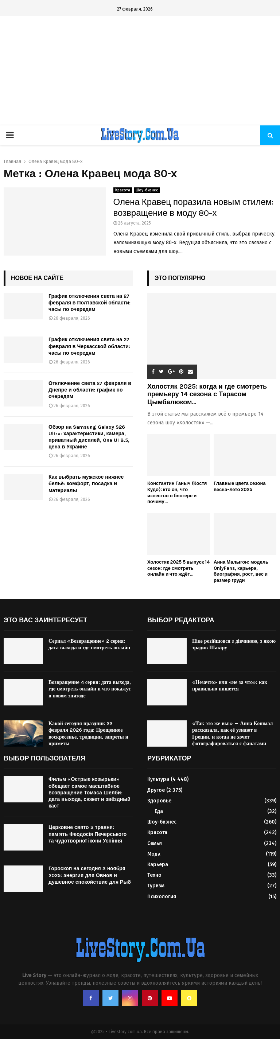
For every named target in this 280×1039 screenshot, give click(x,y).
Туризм (155, 886)
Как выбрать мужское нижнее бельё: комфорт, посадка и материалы (86, 483)
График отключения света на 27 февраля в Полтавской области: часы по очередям (89, 302)
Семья (154, 843)
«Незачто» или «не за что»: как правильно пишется (229, 685)
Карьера (157, 864)
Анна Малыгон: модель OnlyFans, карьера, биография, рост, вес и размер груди (241, 571)
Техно (154, 875)
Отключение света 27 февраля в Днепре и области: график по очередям (89, 390)
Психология (161, 897)
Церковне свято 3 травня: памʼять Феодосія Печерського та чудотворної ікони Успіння (87, 834)
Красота (122, 190)
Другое (156, 790)
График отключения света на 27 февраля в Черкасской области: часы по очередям (89, 346)
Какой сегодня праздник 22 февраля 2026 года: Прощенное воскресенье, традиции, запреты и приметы (88, 733)
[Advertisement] (140, 71)
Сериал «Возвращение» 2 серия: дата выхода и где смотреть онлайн (89, 644)
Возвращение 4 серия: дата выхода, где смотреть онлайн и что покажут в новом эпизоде (89, 688)
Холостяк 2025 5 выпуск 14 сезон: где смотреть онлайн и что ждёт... (178, 568)
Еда (159, 811)
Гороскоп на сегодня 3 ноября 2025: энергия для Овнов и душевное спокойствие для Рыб (89, 875)
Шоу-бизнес (147, 190)
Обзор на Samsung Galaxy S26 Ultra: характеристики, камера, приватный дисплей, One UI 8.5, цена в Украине (88, 437)
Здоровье (159, 801)
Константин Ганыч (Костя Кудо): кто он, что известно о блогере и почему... (177, 492)
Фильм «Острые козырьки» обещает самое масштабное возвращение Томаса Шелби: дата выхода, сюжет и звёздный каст (89, 792)
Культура (158, 779)
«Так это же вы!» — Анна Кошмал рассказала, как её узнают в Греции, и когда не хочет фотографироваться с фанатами (232, 733)
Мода (153, 854)
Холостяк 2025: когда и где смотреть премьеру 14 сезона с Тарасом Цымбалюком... (207, 394)
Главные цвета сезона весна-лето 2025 (239, 486)
